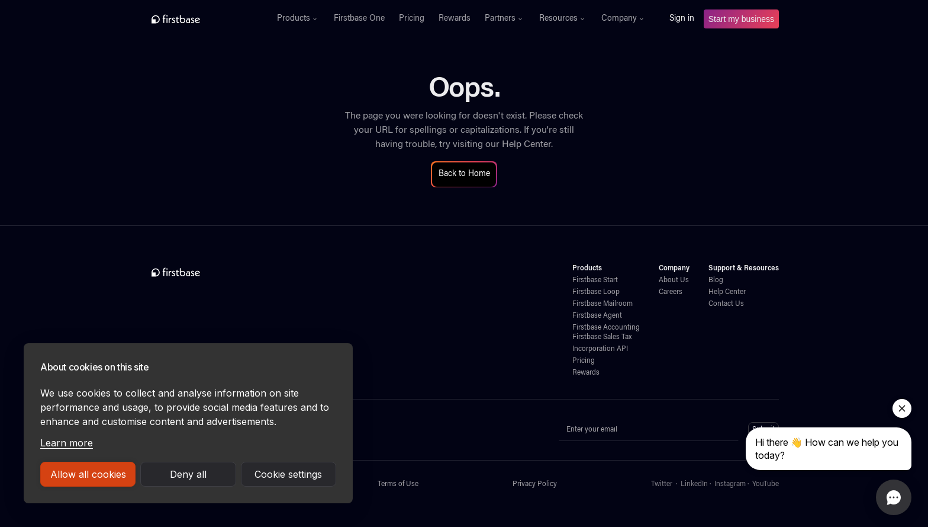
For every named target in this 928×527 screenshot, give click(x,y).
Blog (715, 280)
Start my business (741, 19)
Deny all (188, 474)
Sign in (681, 19)
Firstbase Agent (597, 316)
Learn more (66, 443)
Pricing (411, 19)
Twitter (661, 484)
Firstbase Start (595, 280)
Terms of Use (398, 484)
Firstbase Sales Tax (601, 337)
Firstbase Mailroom (602, 304)
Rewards (455, 19)
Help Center (526, 144)
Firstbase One (359, 19)
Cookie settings (288, 474)
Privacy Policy (535, 484)
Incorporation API (600, 349)
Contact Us (726, 304)
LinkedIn (694, 484)
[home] (201, 19)
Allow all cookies (88, 474)
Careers (670, 292)
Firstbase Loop (596, 292)
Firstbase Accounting (606, 327)
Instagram (730, 484)
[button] (298, 19)
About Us (674, 280)
